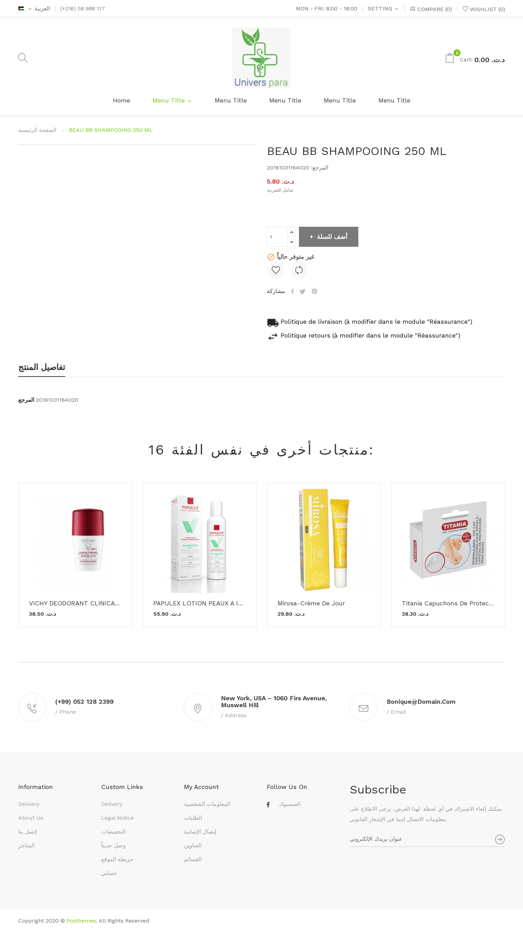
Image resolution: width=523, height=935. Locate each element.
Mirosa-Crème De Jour (311, 603)
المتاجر (26, 848)
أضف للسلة (336, 236)
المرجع (26, 400)
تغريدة (304, 291)
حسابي (109, 876)
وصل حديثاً (113, 848)
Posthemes (81, 923)
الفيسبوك (289, 806)
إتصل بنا (27, 834)
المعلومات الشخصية (207, 806)
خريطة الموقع (117, 862)
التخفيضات (113, 834)
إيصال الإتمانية (200, 834)
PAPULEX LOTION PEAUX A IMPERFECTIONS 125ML (199, 603)
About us (30, 820)
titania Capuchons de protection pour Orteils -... (448, 603)
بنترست (317, 291)
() (484, 9)
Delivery (28, 806)
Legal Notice (117, 820)
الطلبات (193, 820)
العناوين (193, 848)
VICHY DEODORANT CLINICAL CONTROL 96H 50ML (75, 603)
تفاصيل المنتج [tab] (41, 367)
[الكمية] (277, 237)
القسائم (193, 862)
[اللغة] (34, 8)
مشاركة (293, 291)
